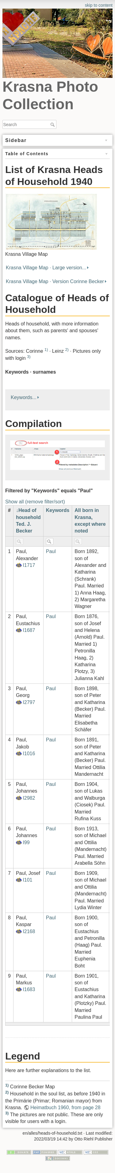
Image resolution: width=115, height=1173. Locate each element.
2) (66, 349)
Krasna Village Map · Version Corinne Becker (55, 281)
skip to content (99, 5)
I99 (26, 842)
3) (28, 356)
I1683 (29, 989)
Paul (51, 551)
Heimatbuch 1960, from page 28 (65, 1107)
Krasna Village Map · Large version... (46, 267)
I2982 (29, 798)
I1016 (29, 753)
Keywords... (23, 397)
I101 (27, 880)
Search (53, 124)
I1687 (29, 630)
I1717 (29, 565)
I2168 (29, 931)
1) (46, 349)
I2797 (29, 702)
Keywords (57, 510)
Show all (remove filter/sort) (35, 501)
